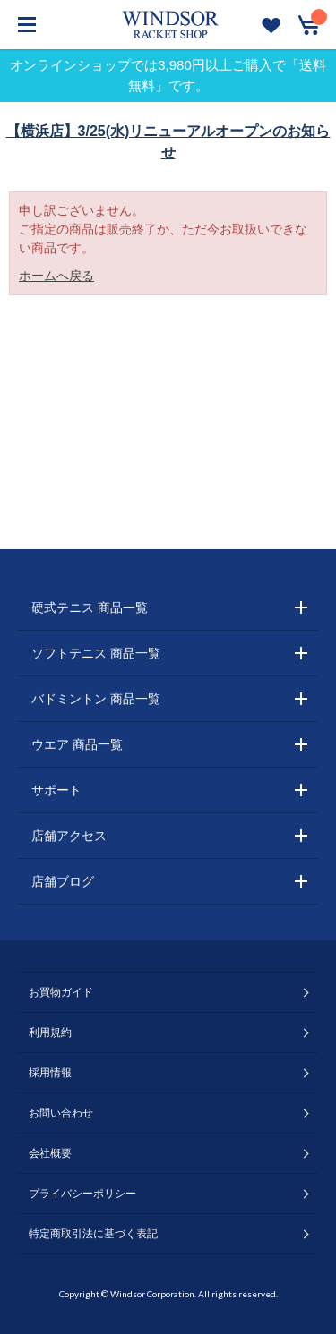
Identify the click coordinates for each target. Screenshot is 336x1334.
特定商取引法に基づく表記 (93, 1234)
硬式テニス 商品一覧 (89, 607)
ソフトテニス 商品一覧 (95, 653)
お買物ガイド (61, 992)
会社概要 (50, 1153)
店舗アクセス (69, 835)
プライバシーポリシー (82, 1193)
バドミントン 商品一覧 (95, 699)
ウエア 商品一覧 (77, 744)
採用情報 (50, 1072)
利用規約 (50, 1032)
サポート (56, 790)
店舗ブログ (62, 881)
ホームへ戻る (56, 275)
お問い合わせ (61, 1113)
